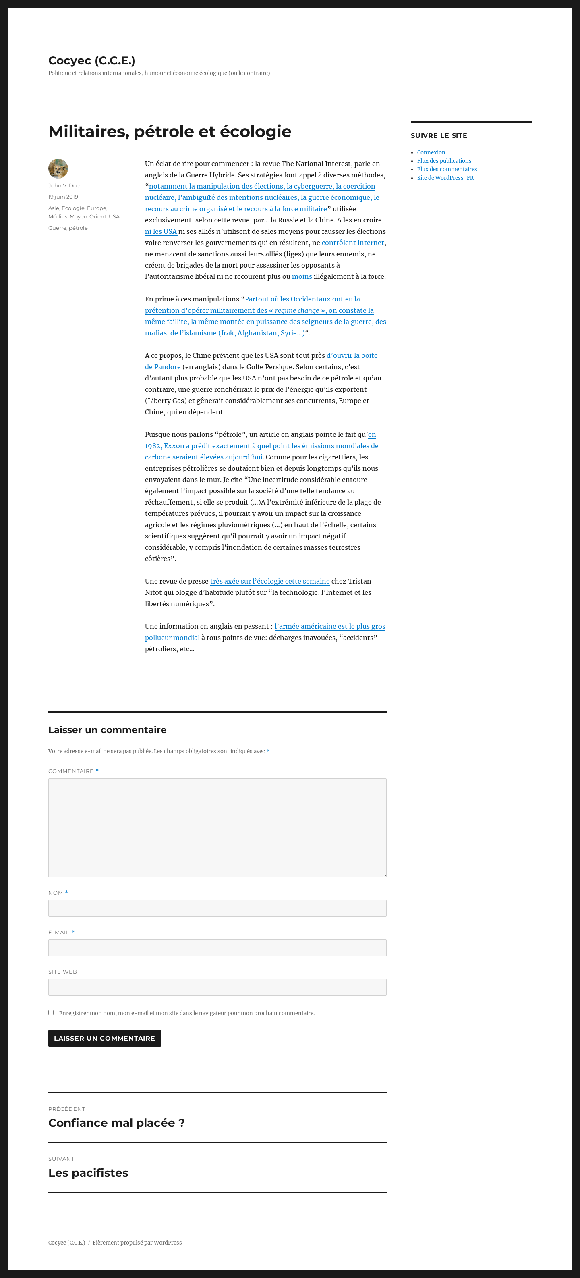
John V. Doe (64, 185)
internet (371, 243)
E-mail (61, 932)
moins (302, 276)
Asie (53, 208)
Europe (96, 208)
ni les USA (161, 231)
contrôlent (339, 243)
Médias (57, 216)
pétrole (78, 227)
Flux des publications (444, 161)
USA (114, 216)
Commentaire (73, 771)
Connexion (431, 152)
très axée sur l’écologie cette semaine (270, 581)
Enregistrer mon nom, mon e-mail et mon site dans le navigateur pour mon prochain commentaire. (187, 1013)
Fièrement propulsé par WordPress (137, 1242)
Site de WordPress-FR (445, 178)
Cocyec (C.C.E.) (91, 60)
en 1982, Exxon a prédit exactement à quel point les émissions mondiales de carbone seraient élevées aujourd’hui (262, 445)
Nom (58, 892)
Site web (62, 971)
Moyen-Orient (88, 216)
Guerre (57, 227)
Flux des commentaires (447, 169)
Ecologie (73, 208)
